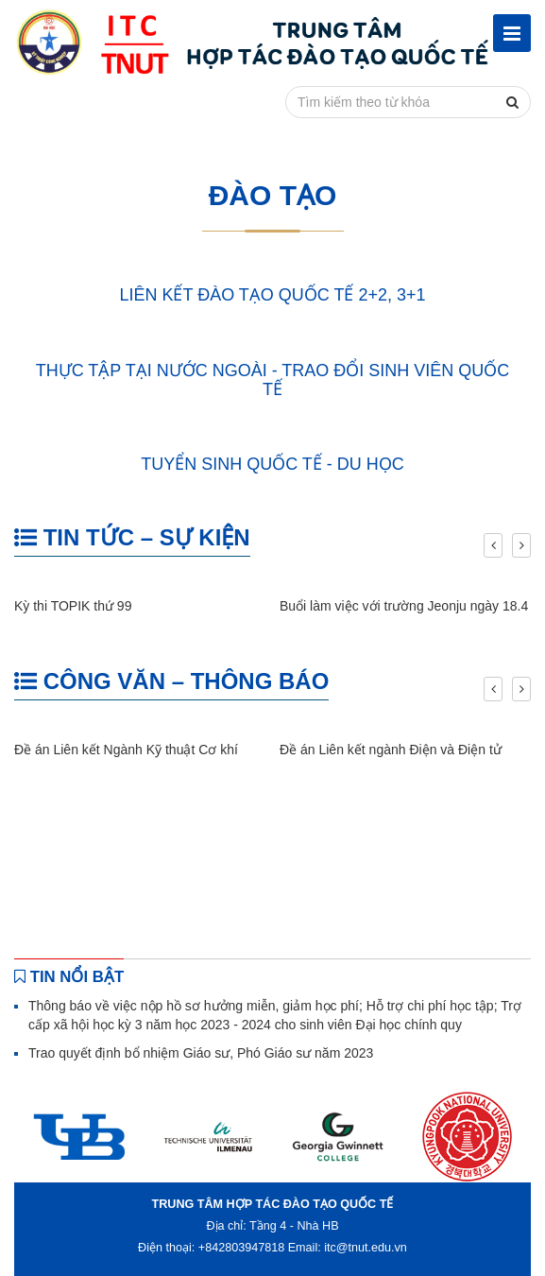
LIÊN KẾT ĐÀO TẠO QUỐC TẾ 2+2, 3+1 (272, 294)
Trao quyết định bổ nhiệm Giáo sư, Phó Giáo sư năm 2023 (200, 1052)
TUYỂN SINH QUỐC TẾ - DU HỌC (272, 464)
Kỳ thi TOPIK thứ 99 (72, 605)
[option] (79, 1136)
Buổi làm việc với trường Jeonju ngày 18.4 (404, 605)
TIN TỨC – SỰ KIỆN (132, 537)
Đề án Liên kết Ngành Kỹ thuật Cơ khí (126, 749)
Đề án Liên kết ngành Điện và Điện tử (391, 749)
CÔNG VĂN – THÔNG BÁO (171, 681)
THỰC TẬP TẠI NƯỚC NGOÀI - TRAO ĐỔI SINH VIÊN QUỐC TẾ (273, 380)
